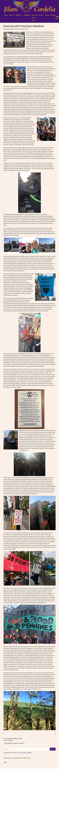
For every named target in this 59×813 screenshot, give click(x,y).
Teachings (26, 15)
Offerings (18, 15)
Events (40, 15)
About (11, 15)
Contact (29, 752)
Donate (47, 15)
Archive (24, 752)
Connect (53, 15)
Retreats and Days (34, 17)
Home (6, 15)
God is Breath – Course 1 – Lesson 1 (14, 743)
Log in (5, 762)
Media (10, 740)
